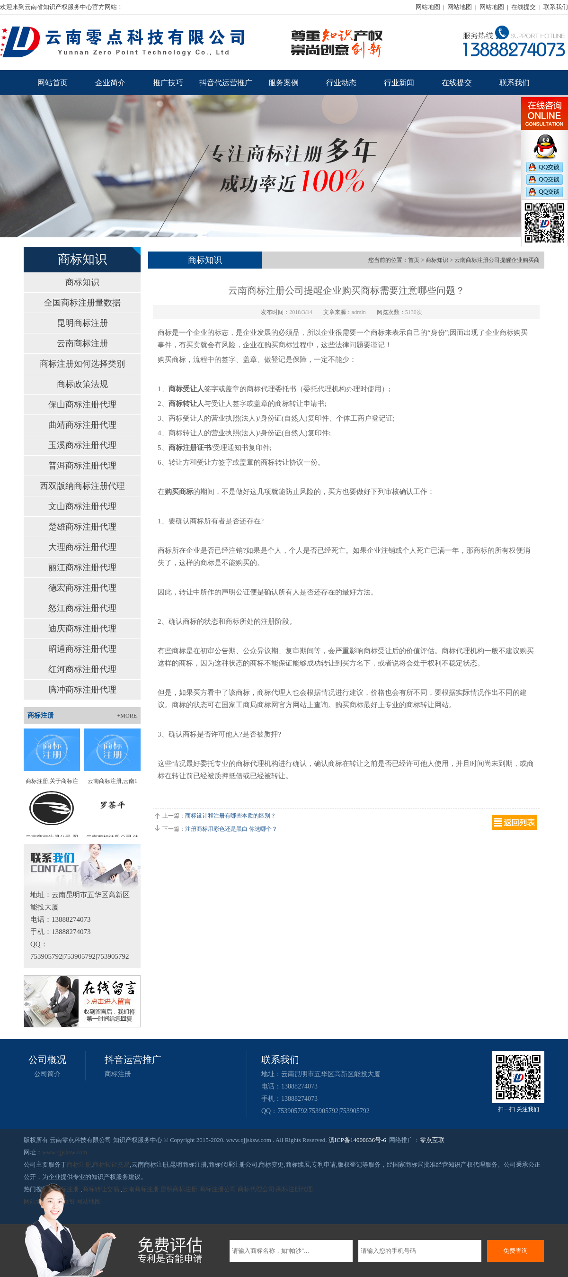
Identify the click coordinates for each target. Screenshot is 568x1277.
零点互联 (432, 1139)
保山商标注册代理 (82, 404)
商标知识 (82, 282)
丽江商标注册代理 (82, 567)
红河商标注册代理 (82, 669)
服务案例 (283, 83)
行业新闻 (399, 83)
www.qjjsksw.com (64, 1152)
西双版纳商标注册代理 (82, 486)
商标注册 (118, 1074)
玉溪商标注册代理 (82, 445)
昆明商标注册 (82, 323)
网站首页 (52, 83)
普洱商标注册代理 (82, 465)
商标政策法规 (82, 384)
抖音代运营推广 (225, 83)
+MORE (127, 715)
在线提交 (523, 6)
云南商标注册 (82, 343)
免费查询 (515, 1250)
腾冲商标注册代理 (82, 689)
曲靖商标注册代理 (82, 425)
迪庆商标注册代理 (82, 628)
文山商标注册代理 (82, 506)
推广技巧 (168, 83)
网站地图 (428, 6)
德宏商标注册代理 (82, 588)
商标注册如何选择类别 (82, 364)
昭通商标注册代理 (82, 649)
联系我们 (555, 6)
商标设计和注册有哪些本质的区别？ (230, 815)
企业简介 (110, 83)
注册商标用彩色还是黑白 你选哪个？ (231, 829)
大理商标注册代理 (82, 547)
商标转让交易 (111, 1164)
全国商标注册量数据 (82, 302)
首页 (413, 260)
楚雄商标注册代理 (82, 526)
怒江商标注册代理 (82, 608)
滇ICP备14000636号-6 (357, 1139)
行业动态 (341, 83)
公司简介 (47, 1074)
